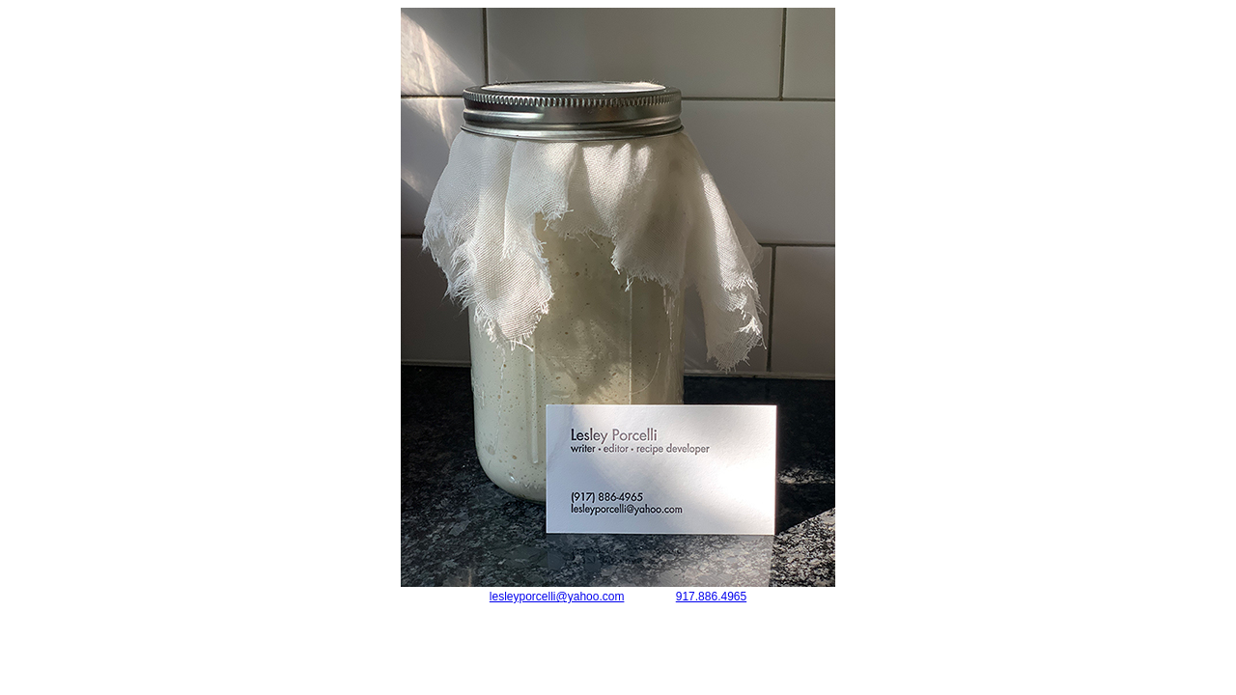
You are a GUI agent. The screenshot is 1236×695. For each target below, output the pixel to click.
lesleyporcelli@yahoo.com (557, 596)
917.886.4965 (711, 596)
